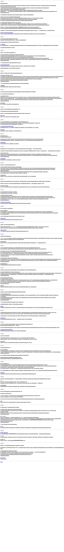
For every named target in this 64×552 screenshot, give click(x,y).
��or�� (2, 115)
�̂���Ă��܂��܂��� (5, 202)
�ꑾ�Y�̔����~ (4, 432)
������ (3, 142)
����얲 (2, 372)
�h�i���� (3, 241)
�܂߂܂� (1, 426)
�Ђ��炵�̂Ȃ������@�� (6, 126)
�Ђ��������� (5, 64)
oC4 (7, 242)
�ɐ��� (2, 439)
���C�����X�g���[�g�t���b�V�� (10, 357)
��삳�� (2, 341)
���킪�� (3, 218)
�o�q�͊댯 (2, 129)
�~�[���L (12, 355)
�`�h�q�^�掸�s (4, 185)
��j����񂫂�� (3, 175)
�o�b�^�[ (2, 457)
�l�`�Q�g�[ (3, 230)
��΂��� (1, 401)
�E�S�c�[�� (10, 330)
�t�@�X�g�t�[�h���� (6, 32)
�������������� (6, 329)
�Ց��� (2, 85)
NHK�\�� (2, 44)
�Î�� (1, 306)
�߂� (1, 462)
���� (2, 285)
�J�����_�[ (3, 263)
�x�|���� (3, 385)
